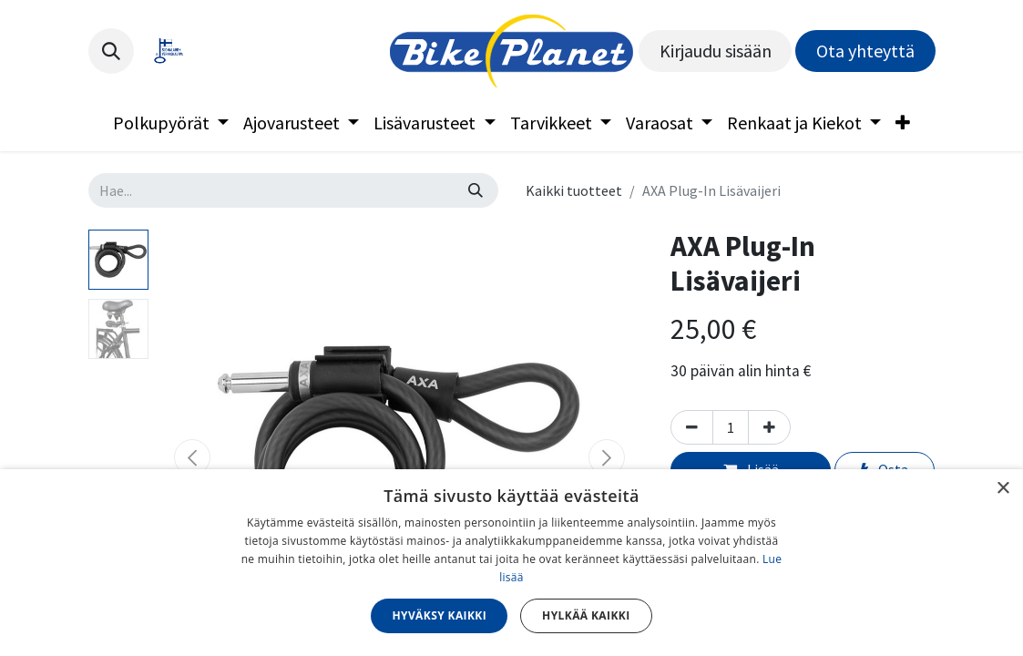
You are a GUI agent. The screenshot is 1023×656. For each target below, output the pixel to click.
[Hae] (475, 190)
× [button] (1002, 489)
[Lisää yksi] (769, 427)
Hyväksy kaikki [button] (439, 615)
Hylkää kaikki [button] (585, 615)
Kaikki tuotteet (574, 190)
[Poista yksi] (691, 427)
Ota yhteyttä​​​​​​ (865, 50)
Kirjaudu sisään (716, 50)
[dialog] (511, 562)
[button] (111, 51)
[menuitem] (171, 123)
